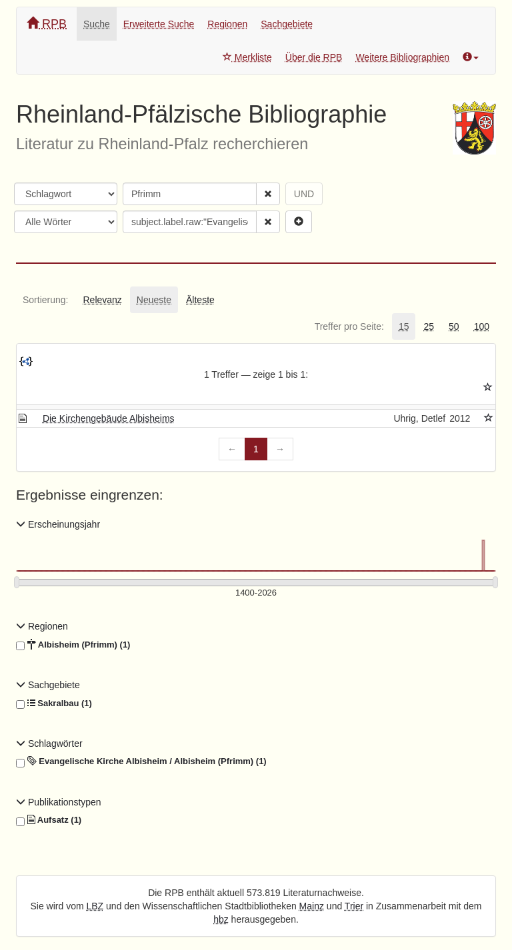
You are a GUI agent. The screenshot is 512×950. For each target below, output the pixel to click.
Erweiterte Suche (159, 24)
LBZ (95, 906)
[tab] (45, 299)
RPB (47, 24)
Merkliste (247, 57)
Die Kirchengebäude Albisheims (109, 418)
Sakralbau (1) (54, 704)
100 (481, 326)
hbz (221, 919)
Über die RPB (314, 57)
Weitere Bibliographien (402, 57)
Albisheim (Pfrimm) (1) (73, 645)
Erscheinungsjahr (58, 524)
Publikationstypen (58, 802)
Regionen (227, 24)
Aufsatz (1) (48, 820)
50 (454, 326)
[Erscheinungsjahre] (256, 593)
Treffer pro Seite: (349, 326)
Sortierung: (45, 299)
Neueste (154, 299)
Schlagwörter (49, 743)
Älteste (200, 299)
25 (428, 326)
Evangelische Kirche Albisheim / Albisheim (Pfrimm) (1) (141, 761)
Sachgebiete (287, 24)
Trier (354, 906)
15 (404, 326)
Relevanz (102, 299)
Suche (96, 24)
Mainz (311, 906)
